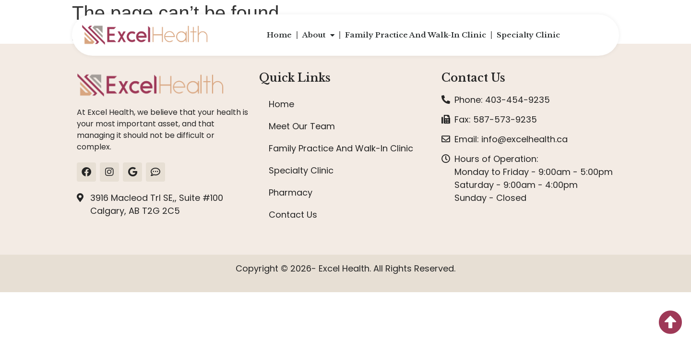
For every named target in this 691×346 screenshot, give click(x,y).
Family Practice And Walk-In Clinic (415, 34)
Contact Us (293, 215)
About (318, 35)
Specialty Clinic (528, 34)
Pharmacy (290, 192)
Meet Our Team (302, 126)
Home (279, 34)
